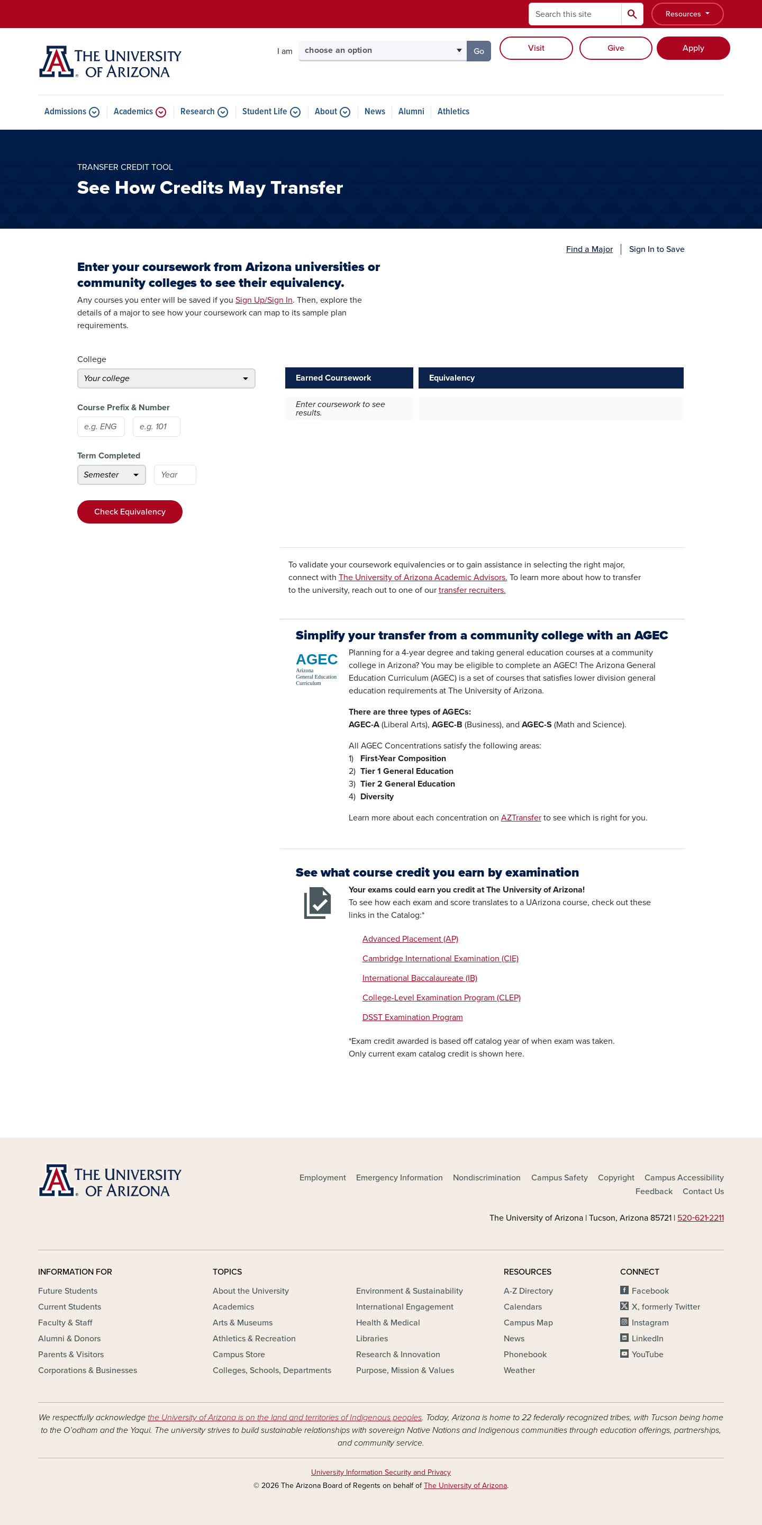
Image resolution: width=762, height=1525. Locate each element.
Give (615, 48)
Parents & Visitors (71, 1354)
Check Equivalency (130, 512)
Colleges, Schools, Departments (272, 1370)
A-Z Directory (528, 1291)
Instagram (650, 1323)
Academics (133, 112)
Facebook (650, 1291)
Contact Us (703, 1191)
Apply (693, 48)
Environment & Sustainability (409, 1291)
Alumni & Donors (69, 1338)
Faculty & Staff (65, 1323)
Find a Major (589, 249)
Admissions (65, 112)
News (375, 112)
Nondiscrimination (487, 1177)
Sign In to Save (657, 249)
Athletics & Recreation (254, 1338)
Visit (536, 48)
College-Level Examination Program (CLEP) (441, 997)
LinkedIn (648, 1338)
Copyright (616, 1177)
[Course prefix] (101, 427)
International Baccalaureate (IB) (419, 978)
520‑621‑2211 (700, 1218)
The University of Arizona (465, 1485)
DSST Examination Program (412, 1017)
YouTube (648, 1354)
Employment (323, 1177)
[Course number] (156, 427)
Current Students (69, 1307)
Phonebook (525, 1354)
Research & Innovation (398, 1354)
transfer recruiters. (472, 590)
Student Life (264, 112)
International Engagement (404, 1307)
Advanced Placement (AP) (410, 939)
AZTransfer (521, 818)
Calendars (523, 1307)
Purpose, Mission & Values (405, 1370)
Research (197, 112)
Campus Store (239, 1354)
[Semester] (111, 475)
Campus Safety (559, 1177)
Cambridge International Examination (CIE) (440, 958)
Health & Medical (388, 1323)
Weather (519, 1370)
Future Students (67, 1291)
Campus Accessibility (684, 1177)
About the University (251, 1291)
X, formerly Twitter (666, 1307)
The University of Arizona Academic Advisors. (423, 577)
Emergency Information (399, 1177)
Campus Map (528, 1323)
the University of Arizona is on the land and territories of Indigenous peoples (285, 1417)
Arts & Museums (243, 1323)
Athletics (453, 112)
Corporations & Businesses (87, 1370)
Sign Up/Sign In (264, 300)
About (326, 112)
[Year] (175, 475)
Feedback (654, 1191)
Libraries (372, 1338)
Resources (684, 14)
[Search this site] (575, 14)
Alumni (411, 112)
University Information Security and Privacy (381, 1472)
